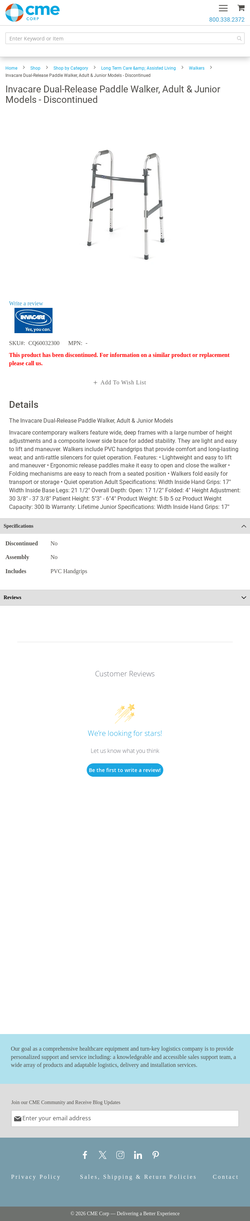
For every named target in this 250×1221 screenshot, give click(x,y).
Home (11, 68)
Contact (226, 1177)
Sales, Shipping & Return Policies (138, 1177)
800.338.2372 (227, 19)
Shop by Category (70, 68)
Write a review (26, 303)
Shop (35, 68)
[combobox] (125, 38)
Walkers (196, 68)
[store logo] (32, 13)
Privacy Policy (36, 1177)
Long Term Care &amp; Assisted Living (138, 68)
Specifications (18, 526)
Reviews (12, 597)
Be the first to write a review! (125, 770)
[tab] (125, 526)
